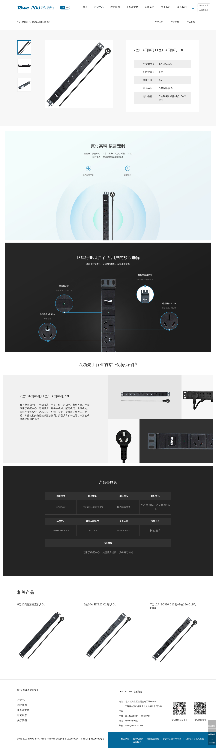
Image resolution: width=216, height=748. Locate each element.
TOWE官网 (138, 741)
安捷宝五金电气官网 (172, 741)
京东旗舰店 (203, 5)
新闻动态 (150, 7)
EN (67, 8)
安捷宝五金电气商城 (195, 741)
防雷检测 (137, 744)
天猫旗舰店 (203, 10)
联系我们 (182, 7)
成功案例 (117, 7)
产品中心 (101, 7)
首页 (88, 7)
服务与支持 (134, 7)
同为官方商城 (153, 741)
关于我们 (166, 7)
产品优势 (175, 22)
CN (62, 8)
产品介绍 (159, 22)
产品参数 (191, 22)
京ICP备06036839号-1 (93, 741)
